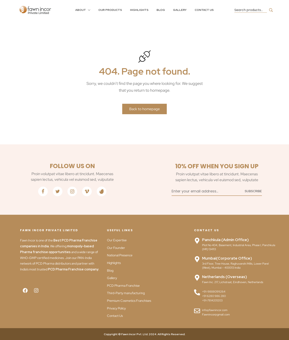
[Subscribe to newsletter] (253, 191)
